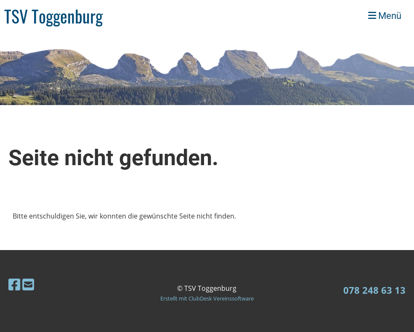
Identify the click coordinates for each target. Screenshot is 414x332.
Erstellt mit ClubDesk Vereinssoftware (207, 298)
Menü (384, 16)
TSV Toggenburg (53, 16)
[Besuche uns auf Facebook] (14, 284)
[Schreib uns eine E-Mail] (28, 284)
